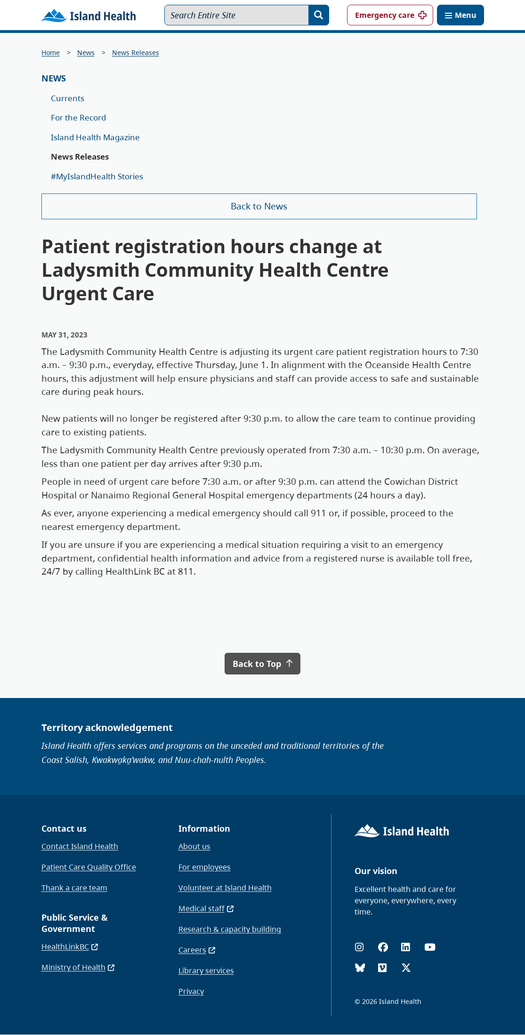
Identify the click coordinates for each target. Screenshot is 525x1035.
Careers (197, 950)
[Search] (318, 15)
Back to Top (262, 663)
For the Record (78, 117)
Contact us (64, 828)
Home (50, 52)
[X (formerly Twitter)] (406, 968)
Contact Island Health (79, 846)
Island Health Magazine (95, 137)
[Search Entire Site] (246, 15)
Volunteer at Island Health (225, 888)
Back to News (259, 206)
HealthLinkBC (70, 946)
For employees (204, 867)
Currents (67, 98)
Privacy (191, 991)
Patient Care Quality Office (88, 867)
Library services (206, 970)
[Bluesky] (360, 968)
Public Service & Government (74, 923)
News (86, 52)
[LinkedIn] (405, 947)
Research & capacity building (229, 929)
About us (194, 846)
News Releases (135, 52)
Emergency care (384, 15)
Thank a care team (74, 888)
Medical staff (206, 908)
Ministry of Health (78, 967)
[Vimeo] (382, 968)
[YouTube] (430, 947)
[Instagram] (359, 947)
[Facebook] (383, 947)
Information (204, 828)
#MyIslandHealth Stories (97, 176)
